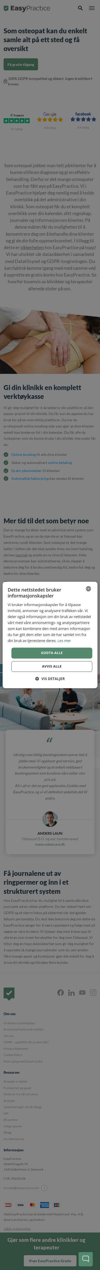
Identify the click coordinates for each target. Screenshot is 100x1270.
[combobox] (88, 588)
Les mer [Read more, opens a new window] (64, 640)
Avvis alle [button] (52, 666)
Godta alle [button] (52, 653)
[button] (50, 679)
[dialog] (50, 635)
